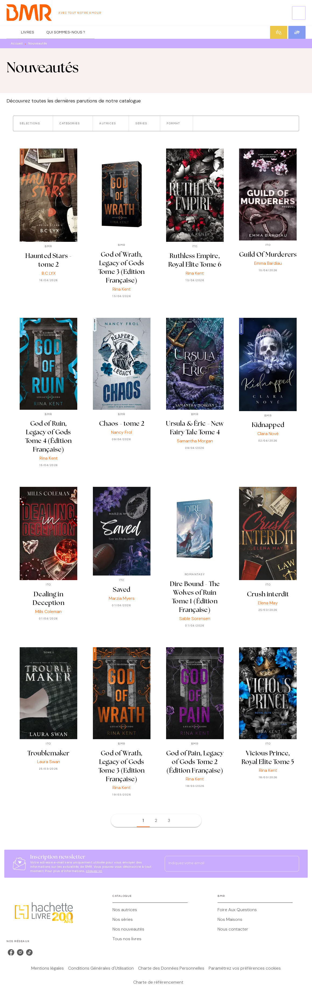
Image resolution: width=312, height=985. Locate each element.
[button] (33, 123)
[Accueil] (29, 13)
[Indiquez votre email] (225, 864)
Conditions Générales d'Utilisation (101, 968)
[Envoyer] (292, 863)
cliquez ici (94, 871)
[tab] (12, 32)
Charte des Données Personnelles (171, 968)
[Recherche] (299, 13)
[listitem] (11, 952)
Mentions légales (47, 968)
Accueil (17, 43)
